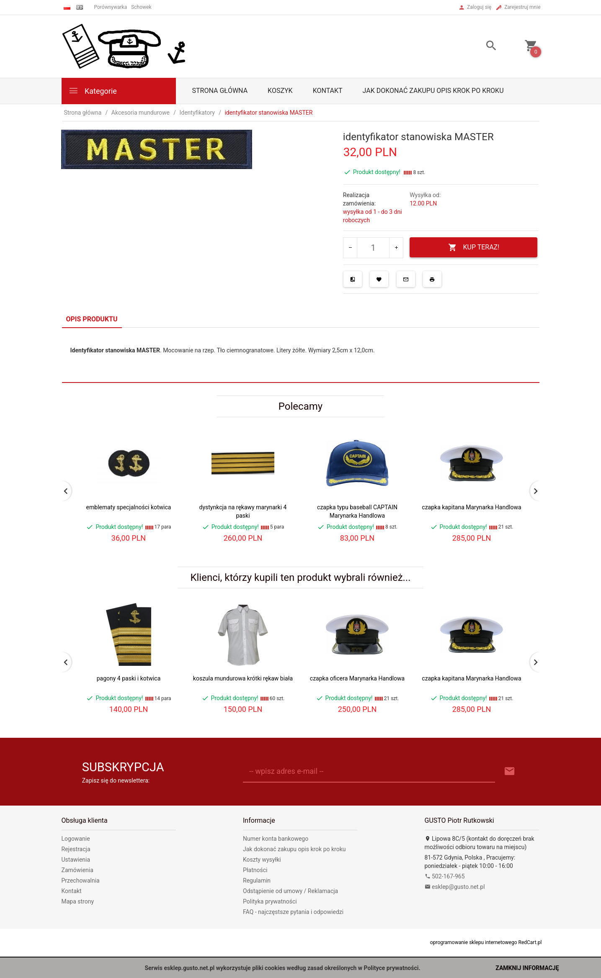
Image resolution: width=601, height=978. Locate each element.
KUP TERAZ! (474, 247)
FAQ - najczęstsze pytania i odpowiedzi (293, 912)
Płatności (255, 870)
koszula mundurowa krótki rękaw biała (243, 678)
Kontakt (328, 91)
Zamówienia (77, 870)
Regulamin (257, 880)
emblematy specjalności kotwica (128, 507)
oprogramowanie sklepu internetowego (473, 942)
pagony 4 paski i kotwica (129, 678)
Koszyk (280, 91)
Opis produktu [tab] (92, 319)
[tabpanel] (300, 355)
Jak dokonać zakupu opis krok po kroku (433, 91)
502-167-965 (445, 876)
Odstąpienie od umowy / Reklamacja (290, 891)
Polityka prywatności (270, 901)
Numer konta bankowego (275, 838)
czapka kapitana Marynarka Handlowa (471, 507)
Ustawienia (76, 859)
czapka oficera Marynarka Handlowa (357, 678)
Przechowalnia (81, 880)
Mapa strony (78, 901)
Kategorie (92, 90)
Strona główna (220, 91)
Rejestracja (76, 849)
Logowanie (76, 838)
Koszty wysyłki (262, 859)
